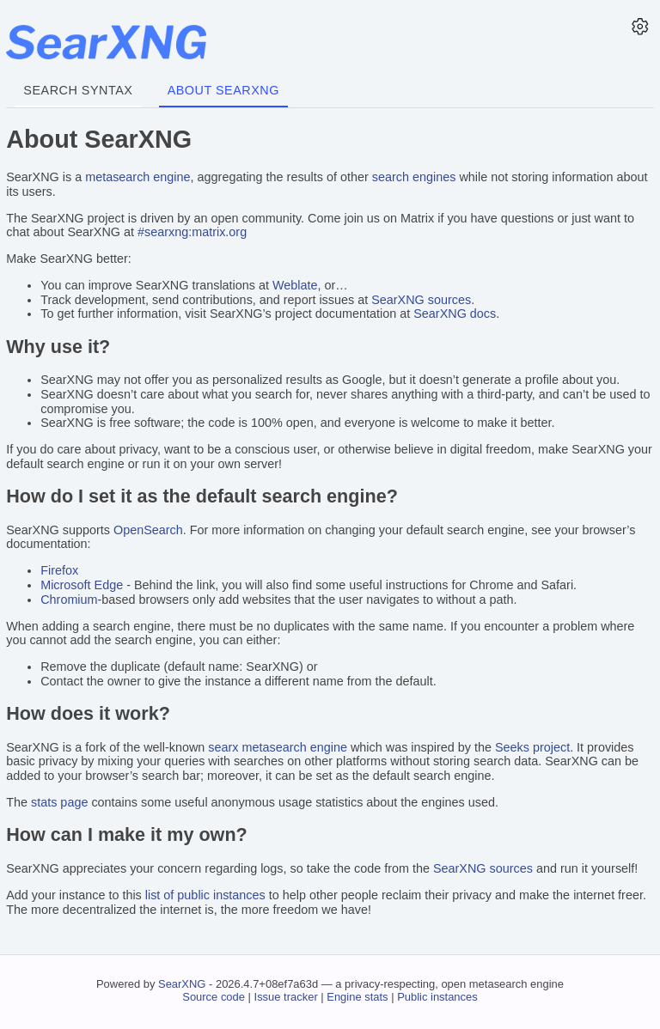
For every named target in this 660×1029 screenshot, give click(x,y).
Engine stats (357, 996)
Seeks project (532, 747)
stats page (59, 802)
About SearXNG (223, 90)
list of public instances (205, 895)
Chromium (68, 599)
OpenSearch (148, 530)
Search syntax (77, 90)
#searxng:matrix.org (192, 232)
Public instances (437, 996)
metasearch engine (137, 177)
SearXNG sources (421, 300)
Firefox (59, 570)
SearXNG (181, 983)
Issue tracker (286, 996)
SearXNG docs (454, 313)
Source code (213, 996)
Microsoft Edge (81, 585)
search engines (414, 177)
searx (223, 747)
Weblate (295, 285)
